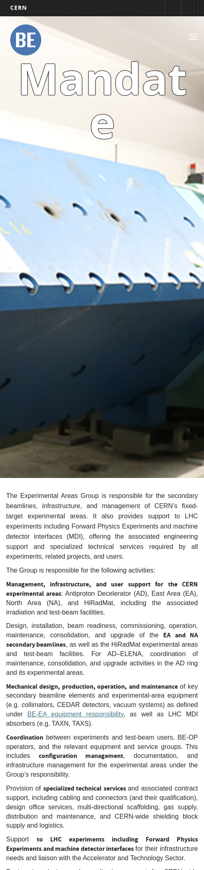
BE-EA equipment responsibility (75, 714)
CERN (18, 7)
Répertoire (189, 8)
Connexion (172, 8)
